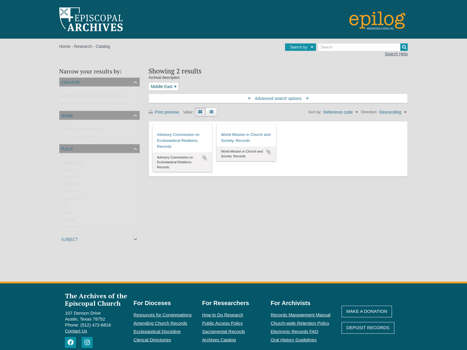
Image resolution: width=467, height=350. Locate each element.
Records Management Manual (301, 314)
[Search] (363, 47)
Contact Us (76, 330)
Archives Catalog (219, 339)
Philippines (70, 185)
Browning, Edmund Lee (82, 130)
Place (67, 148)
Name (67, 115)
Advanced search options (278, 98)
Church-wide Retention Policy (300, 323)
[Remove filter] (175, 87)
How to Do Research (222, 314)
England (68, 192)
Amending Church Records (160, 323)
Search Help (396, 53)
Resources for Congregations (162, 314)
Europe (67, 171)
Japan (66, 213)
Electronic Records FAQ (294, 331)
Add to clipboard (205, 158)
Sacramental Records (223, 331)
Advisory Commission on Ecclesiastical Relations (105, 97)
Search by (298, 47)
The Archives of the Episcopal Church (96, 299)
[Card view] (200, 112)
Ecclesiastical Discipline (156, 331)
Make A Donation (366, 311)
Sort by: (315, 112)
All (62, 90)
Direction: (369, 112)
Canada (67, 221)
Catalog (103, 46)
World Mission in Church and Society (94, 104)
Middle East (71, 163)
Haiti (64, 206)
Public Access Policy (222, 323)
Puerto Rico (71, 199)
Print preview (164, 112)
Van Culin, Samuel (77, 137)
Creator (70, 82)
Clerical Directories (152, 339)
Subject (69, 239)
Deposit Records (368, 327)
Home (64, 46)
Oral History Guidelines (294, 339)
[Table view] (211, 112)
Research (83, 46)
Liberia (66, 178)
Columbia (69, 228)
